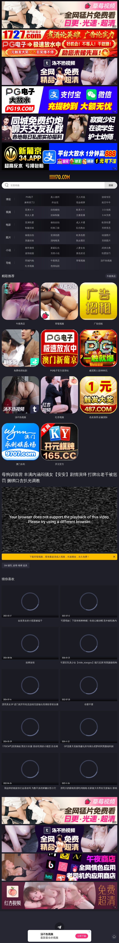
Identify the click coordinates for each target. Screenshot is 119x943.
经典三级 (55, 227)
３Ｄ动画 (106, 209)
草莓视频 (80, 260)
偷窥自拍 (29, 235)
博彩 (8, 199)
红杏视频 (29, 265)
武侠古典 (106, 247)
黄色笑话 (80, 253)
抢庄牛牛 (106, 202)
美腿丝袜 (29, 240)
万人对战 (80, 196)
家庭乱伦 (55, 247)
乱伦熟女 (80, 227)
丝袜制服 (55, 215)
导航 (8, 263)
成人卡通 (80, 222)
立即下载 (81, 935)
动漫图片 (106, 235)
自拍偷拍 (55, 209)
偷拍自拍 (55, 222)
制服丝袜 (29, 227)
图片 (8, 237)
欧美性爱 (106, 222)
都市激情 (29, 247)
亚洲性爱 (29, 222)
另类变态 (106, 227)
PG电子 (29, 196)
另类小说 (55, 253)
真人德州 (55, 196)
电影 (8, 224)
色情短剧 (55, 265)
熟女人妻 (29, 215)
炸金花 (55, 202)
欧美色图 (80, 235)
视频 (8, 212)
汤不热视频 (106, 260)
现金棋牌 (80, 202)
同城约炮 (29, 260)
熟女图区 (80, 240)
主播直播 (80, 215)
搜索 (111, 185)
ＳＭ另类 (106, 215)
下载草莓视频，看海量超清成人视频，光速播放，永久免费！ (73, 557)
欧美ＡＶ (80, 209)
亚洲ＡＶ (29, 209)
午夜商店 (55, 260)
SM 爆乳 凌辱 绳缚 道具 (15, 565)
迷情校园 (29, 253)
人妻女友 (80, 247)
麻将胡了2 (29, 202)
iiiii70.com (59, 177)
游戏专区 (106, 196)
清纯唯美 (55, 240)
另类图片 (106, 240)
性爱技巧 (106, 253)
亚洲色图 (55, 235)
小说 (8, 250)
